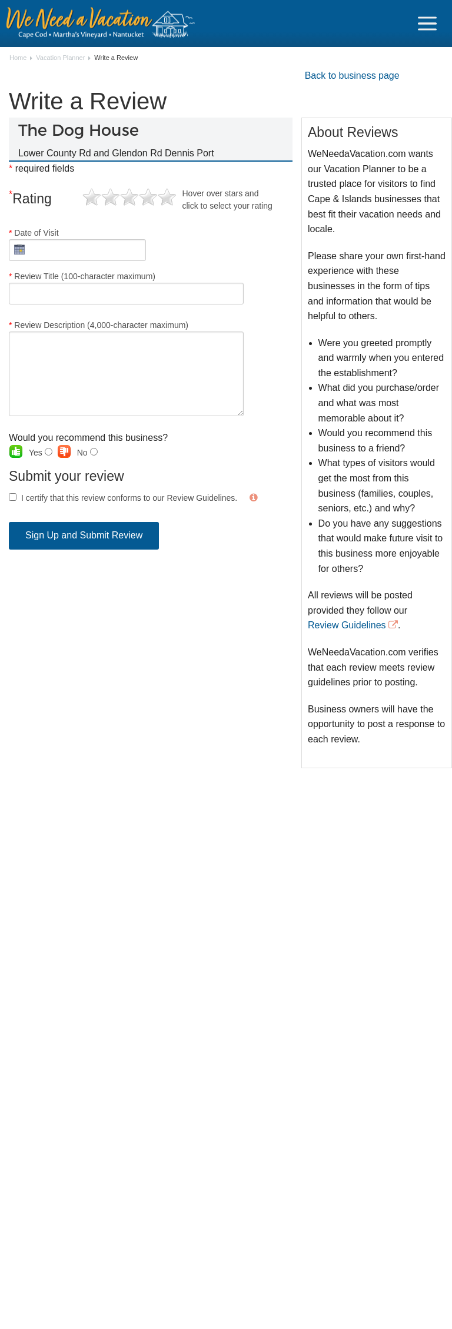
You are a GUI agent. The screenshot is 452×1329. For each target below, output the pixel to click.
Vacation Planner (60, 58)
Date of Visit (77, 244)
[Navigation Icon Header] (427, 23)
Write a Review (116, 58)
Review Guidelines (347, 625)
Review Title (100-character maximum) (126, 288)
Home (17, 58)
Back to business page (352, 76)
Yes (40, 452)
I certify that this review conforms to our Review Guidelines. (129, 498)
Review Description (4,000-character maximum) (126, 368)
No (87, 452)
